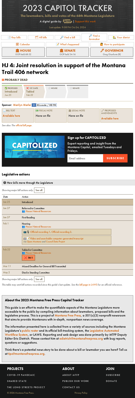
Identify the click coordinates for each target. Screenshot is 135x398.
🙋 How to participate (112, 44)
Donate (111, 381)
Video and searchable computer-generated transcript (56, 238)
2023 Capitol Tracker (67, 8)
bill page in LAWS (88, 284)
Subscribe (115, 158)
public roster (30, 330)
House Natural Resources (38, 211)
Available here (11, 116)
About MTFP (70, 375)
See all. (39, 190)
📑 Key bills (13, 37)
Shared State (17, 381)
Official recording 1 (40, 232)
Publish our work (75, 381)
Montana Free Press (68, 315)
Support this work (85, 21)
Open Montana (34, 241)
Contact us (71, 387)
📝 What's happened (67, 44)
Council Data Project (55, 241)
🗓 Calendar (23, 44)
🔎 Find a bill (67, 37)
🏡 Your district (121, 37)
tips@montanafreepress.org (26, 353)
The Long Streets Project (26, 387)
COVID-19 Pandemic (21, 375)
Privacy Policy (81, 393)
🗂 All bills (41, 37)
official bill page (24, 125)
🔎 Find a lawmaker (94, 37)
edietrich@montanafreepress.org (81, 338)
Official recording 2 (61, 232)
